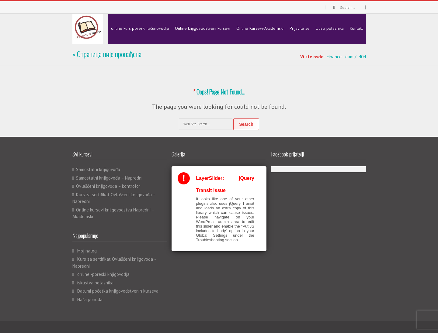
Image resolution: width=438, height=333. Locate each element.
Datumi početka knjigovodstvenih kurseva (117, 291)
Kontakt (356, 28)
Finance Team (340, 57)
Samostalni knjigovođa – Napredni (109, 178)
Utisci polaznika (330, 28)
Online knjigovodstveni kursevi (202, 28)
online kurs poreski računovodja (140, 28)
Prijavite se (300, 28)
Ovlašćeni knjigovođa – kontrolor (108, 186)
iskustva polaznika (95, 283)
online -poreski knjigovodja (103, 274)
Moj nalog (87, 251)
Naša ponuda (90, 299)
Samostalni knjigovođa (98, 169)
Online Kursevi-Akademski (259, 28)
